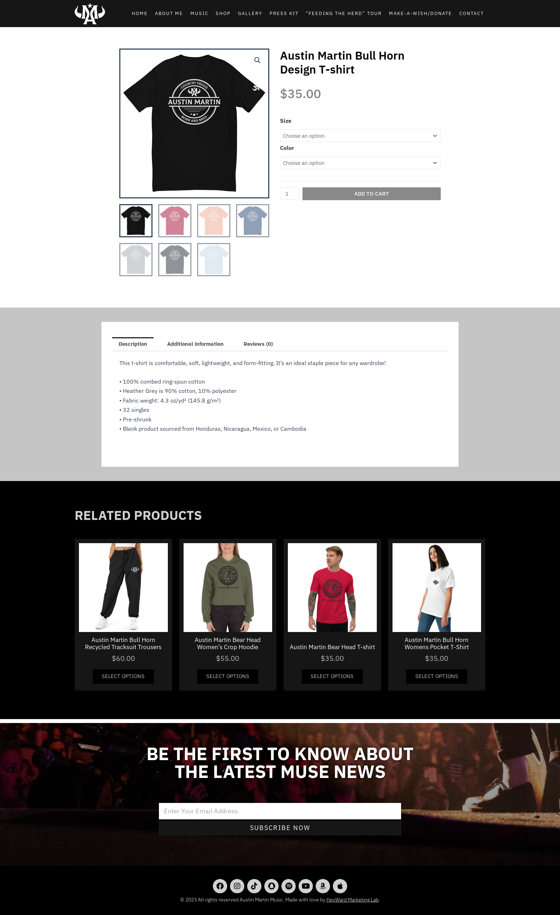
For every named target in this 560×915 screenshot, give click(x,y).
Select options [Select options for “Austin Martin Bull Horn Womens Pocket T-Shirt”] (436, 679)
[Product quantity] (290, 195)
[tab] (134, 344)
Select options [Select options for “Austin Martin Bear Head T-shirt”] (332, 679)
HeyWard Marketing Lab (352, 899)
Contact (471, 13)
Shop (223, 13)
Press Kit (284, 13)
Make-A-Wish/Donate (420, 13)
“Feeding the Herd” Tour (344, 13)
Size (285, 120)
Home (140, 13)
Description (134, 344)
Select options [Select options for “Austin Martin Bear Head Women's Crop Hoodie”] (227, 679)
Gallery (250, 13)
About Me (169, 13)
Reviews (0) (269, 344)
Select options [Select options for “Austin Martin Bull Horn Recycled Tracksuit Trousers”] (123, 679)
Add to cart (373, 195)
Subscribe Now (280, 828)
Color (287, 148)
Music (199, 13)
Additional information (202, 344)
